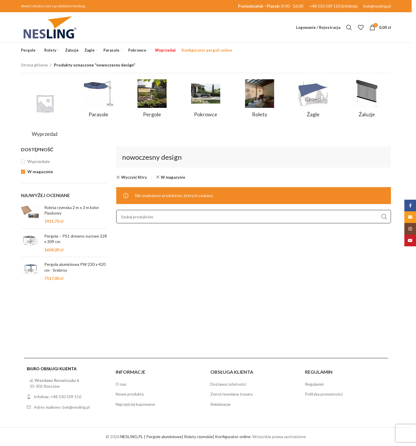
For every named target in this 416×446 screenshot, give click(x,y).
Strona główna (34, 64)
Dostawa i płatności (228, 384)
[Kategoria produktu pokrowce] (206, 100)
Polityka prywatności (324, 393)
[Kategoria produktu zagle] (313, 100)
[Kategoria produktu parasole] (98, 100)
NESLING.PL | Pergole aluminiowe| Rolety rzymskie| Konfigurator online (185, 436)
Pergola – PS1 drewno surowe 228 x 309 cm (75, 238)
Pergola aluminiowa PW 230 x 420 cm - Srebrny (74, 267)
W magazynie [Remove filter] (173, 177)
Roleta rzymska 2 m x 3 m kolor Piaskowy (71, 210)
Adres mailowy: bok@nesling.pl (62, 407)
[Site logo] (50, 26)
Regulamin (314, 384)
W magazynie (40, 171)
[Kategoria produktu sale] (45, 109)
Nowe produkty (130, 393)
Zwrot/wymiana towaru (231, 393)
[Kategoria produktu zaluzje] (367, 100)
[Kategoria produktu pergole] (152, 100)
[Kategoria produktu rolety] (259, 100)
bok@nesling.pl (377, 5)
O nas (121, 384)
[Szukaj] (349, 27)
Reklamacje (220, 404)
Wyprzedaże (38, 161)
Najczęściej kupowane (135, 404)
